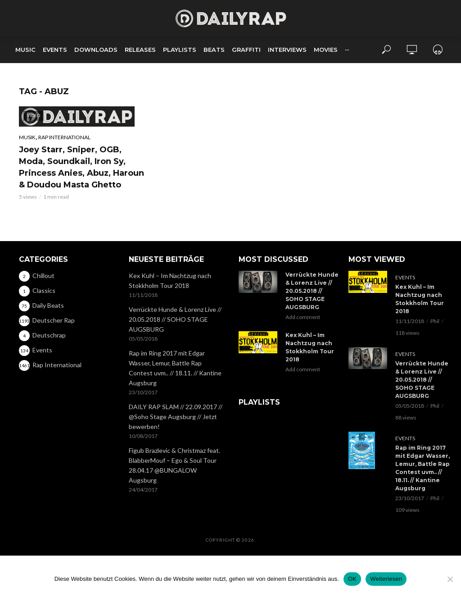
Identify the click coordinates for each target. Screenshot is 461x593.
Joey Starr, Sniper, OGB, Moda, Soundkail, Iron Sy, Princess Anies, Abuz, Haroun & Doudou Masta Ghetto (81, 167)
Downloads (96, 49)
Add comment (302, 317)
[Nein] (449, 579)
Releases (140, 49)
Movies (326, 49)
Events (55, 49)
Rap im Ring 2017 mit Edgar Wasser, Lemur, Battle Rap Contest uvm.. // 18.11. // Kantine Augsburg (175, 368)
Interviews (287, 49)
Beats (214, 49)
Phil (434, 321)
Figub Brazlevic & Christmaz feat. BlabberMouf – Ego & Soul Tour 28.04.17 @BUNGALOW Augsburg (174, 465)
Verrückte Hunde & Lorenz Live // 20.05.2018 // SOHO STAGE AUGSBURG (175, 319)
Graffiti (246, 49)
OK (352, 578)
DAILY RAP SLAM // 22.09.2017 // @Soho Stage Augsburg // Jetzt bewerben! (175, 416)
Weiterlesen (386, 578)
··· (347, 49)
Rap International (64, 137)
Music (25, 49)
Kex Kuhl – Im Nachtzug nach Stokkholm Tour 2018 (170, 280)
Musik (27, 137)
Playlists (179, 49)
